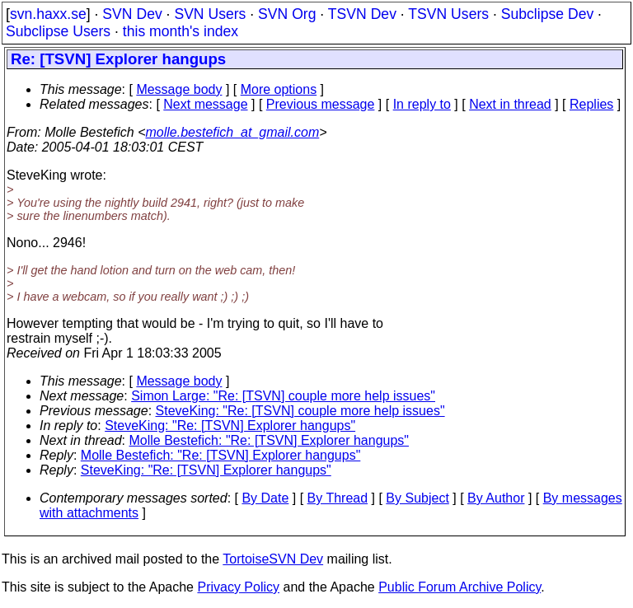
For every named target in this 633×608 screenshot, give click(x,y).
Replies (591, 104)
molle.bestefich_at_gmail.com (233, 132)
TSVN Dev (362, 14)
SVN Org (287, 14)
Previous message (320, 104)
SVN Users (210, 14)
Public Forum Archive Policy (459, 587)
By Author (495, 498)
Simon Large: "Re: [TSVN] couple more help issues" (283, 396)
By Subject (417, 498)
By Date (264, 498)
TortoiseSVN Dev (273, 559)
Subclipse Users (58, 31)
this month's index (180, 31)
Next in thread (510, 104)
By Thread (337, 498)
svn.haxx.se (48, 14)
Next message (205, 104)
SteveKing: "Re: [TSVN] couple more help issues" (300, 411)
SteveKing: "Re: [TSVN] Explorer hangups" (230, 426)
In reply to (422, 104)
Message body (179, 89)
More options (279, 89)
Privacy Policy (238, 587)
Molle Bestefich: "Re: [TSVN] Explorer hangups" (269, 440)
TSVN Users (448, 14)
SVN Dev (132, 14)
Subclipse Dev (547, 14)
